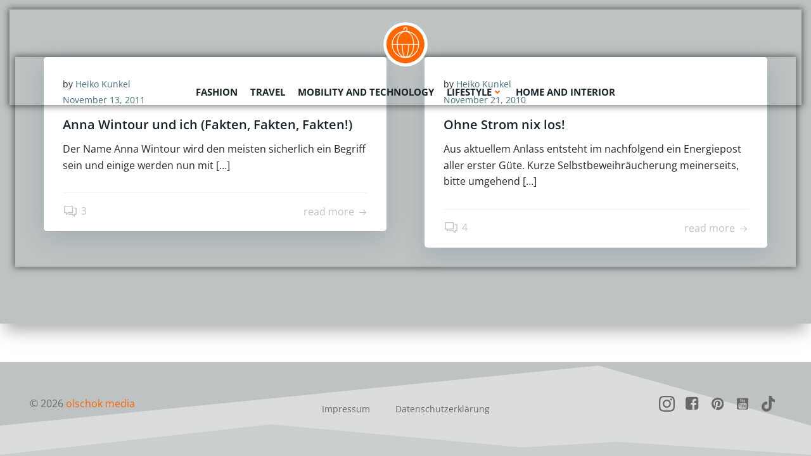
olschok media (100, 403)
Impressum (346, 409)
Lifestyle (475, 92)
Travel (267, 92)
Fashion (217, 92)
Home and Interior (565, 92)
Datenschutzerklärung (442, 409)
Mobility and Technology (366, 92)
